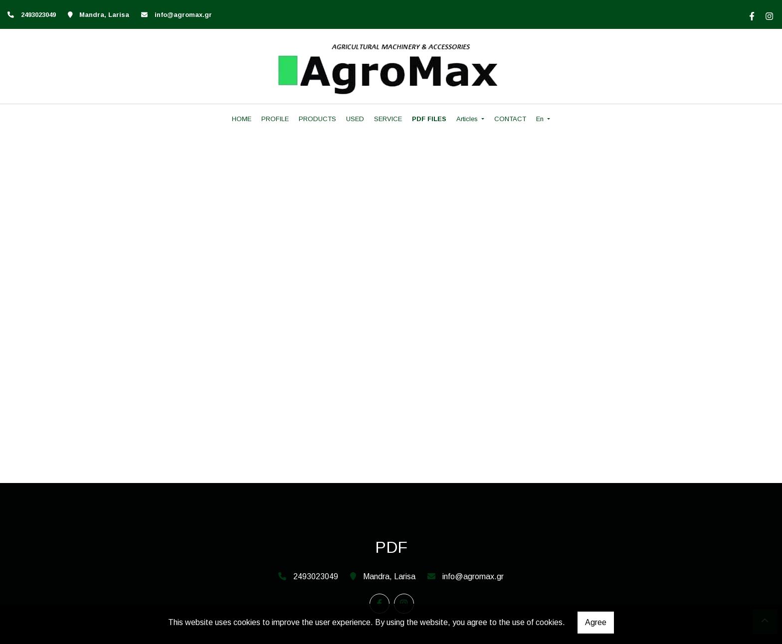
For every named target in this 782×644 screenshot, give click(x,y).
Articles (468, 119)
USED (355, 119)
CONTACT (510, 119)
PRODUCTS (317, 119)
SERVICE (388, 119)
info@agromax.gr (183, 14)
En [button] (541, 119)
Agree (595, 622)
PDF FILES (429, 119)
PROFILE (275, 119)
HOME (241, 119)
